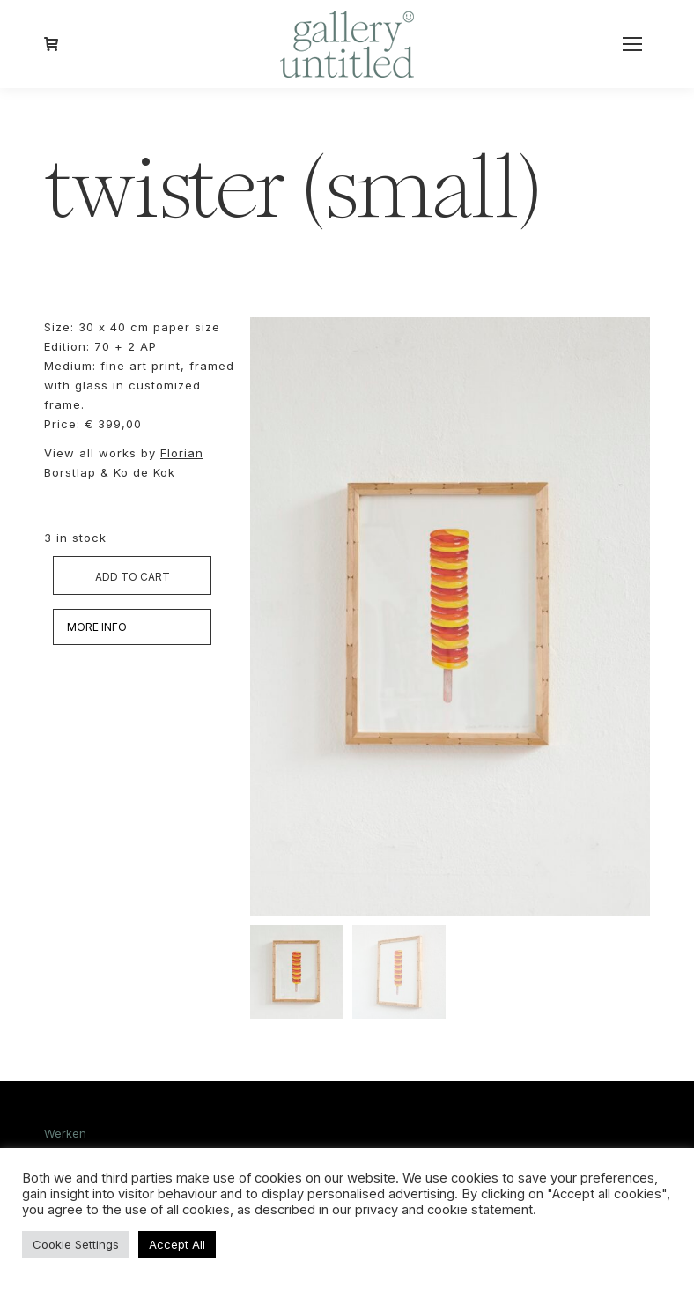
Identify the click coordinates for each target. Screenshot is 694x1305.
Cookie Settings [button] (76, 1244)
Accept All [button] (177, 1244)
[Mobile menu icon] (632, 44)
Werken (65, 1133)
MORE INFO (97, 627)
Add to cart (132, 576)
